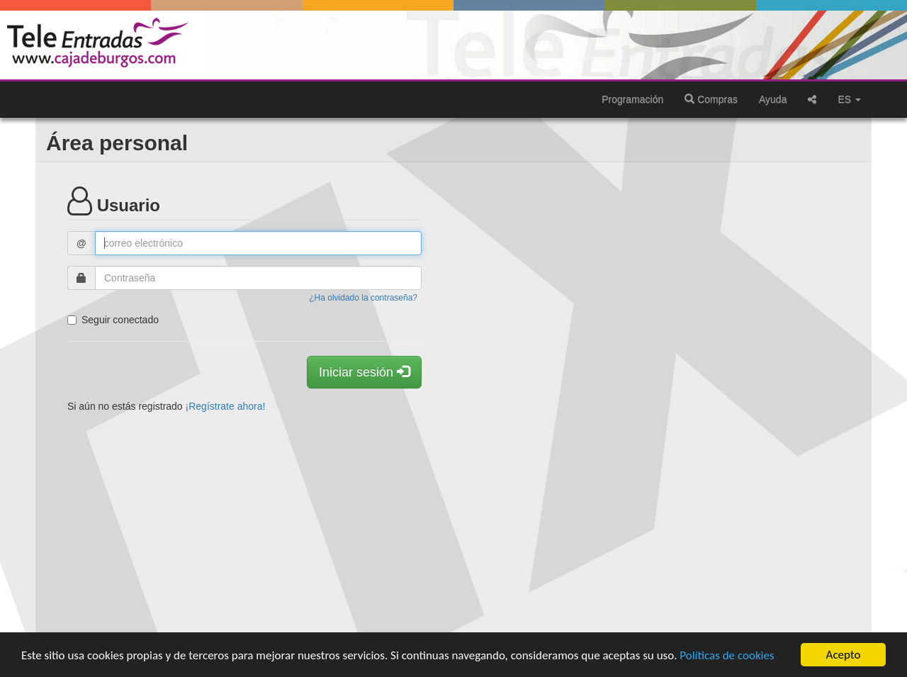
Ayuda (773, 99)
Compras (711, 99)
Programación (632, 99)
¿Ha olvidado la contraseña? (363, 298)
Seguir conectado (113, 319)
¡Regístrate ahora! (226, 406)
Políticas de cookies (727, 655)
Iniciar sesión (364, 371)
